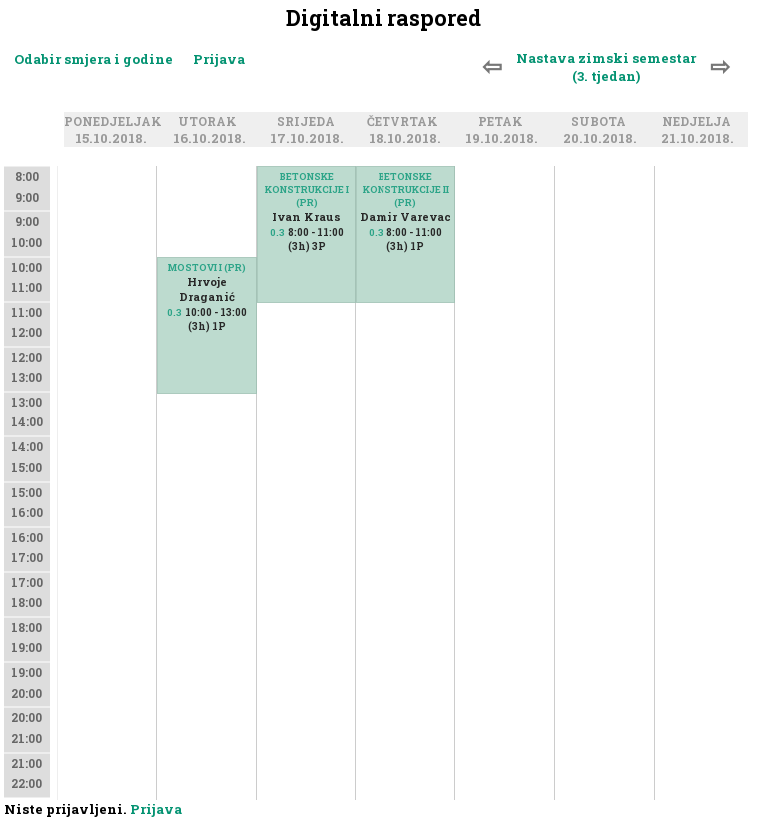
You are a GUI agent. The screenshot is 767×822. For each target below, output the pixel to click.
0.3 (174, 312)
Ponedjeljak (116, 122)
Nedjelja (699, 122)
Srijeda (309, 122)
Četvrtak (405, 122)
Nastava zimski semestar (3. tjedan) (606, 67)
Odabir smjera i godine (93, 59)
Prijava (219, 59)
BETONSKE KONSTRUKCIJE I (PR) (307, 189)
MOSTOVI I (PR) (207, 267)
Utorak (210, 122)
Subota (601, 122)
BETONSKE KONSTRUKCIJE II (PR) (406, 189)
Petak (503, 122)
